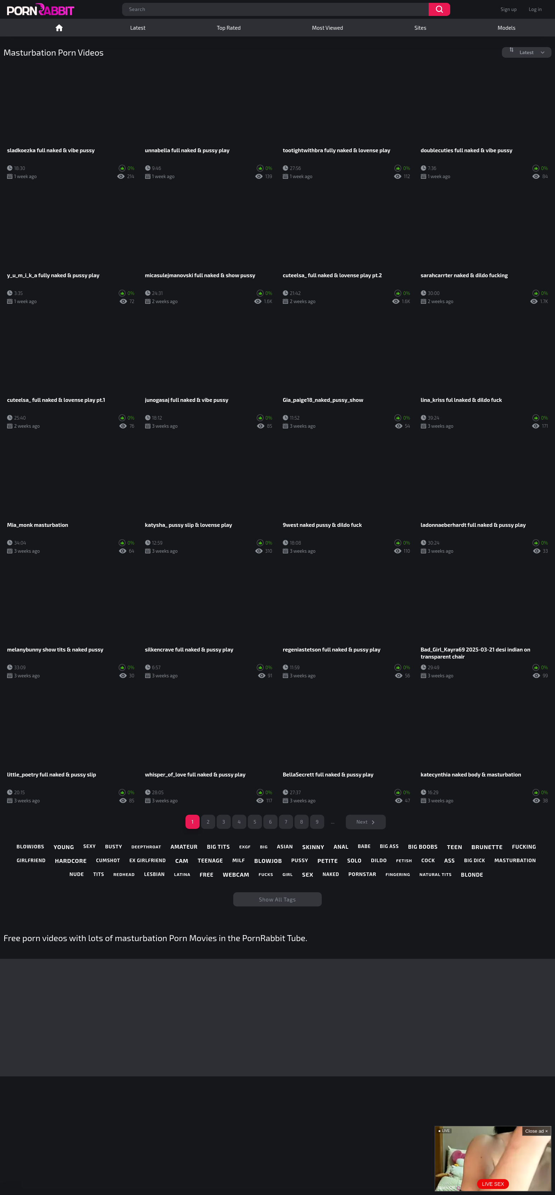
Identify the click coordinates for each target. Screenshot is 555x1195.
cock (428, 860)
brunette (487, 846)
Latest (137, 27)
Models (506, 27)
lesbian (154, 874)
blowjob (268, 860)
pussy (299, 860)
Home (59, 27)
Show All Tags (277, 899)
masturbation (515, 860)
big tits (218, 846)
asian (285, 846)
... (333, 822)
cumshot (108, 860)
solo (354, 860)
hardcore (71, 860)
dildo (379, 860)
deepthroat (146, 846)
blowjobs (30, 846)
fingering (397, 874)
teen (454, 846)
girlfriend (31, 860)
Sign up (509, 9)
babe (364, 846)
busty (113, 846)
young (63, 846)
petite (327, 860)
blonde (472, 874)
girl (287, 874)
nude (76, 874)
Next (362, 822)
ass (449, 860)
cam (181, 860)
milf (238, 860)
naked (330, 874)
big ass (389, 846)
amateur (184, 846)
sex (308, 874)
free (206, 874)
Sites (420, 27)
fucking (524, 846)
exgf (245, 846)
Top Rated (229, 27)
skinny (313, 846)
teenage (210, 860)
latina (182, 874)
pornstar (363, 874)
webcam (236, 874)
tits (98, 874)
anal (341, 846)
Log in (535, 9)
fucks (266, 874)
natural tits (435, 874)
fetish (404, 860)
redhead (124, 874)
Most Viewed (327, 27)
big (264, 846)
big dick (474, 860)
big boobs (423, 846)
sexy (90, 846)
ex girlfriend (148, 860)
